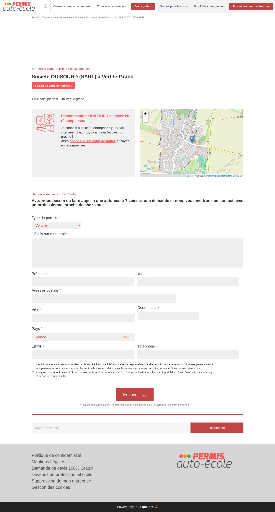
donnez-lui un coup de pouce (93, 141)
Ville (35, 309)
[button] (72, 6)
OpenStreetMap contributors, (219, 176)
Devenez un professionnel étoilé (62, 474)
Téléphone (147, 346)
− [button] (145, 119)
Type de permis (46, 218)
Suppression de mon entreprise (61, 481)
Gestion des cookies (51, 487)
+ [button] (145, 114)
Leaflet (190, 176)
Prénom (40, 274)
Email (38, 346)
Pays (36, 329)
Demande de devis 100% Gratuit (62, 468)
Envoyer (131, 394)
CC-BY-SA (238, 176)
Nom (142, 274)
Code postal (147, 308)
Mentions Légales (48, 461)
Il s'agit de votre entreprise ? (53, 85)
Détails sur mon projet (51, 234)
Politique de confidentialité (51, 376)
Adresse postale (45, 290)
